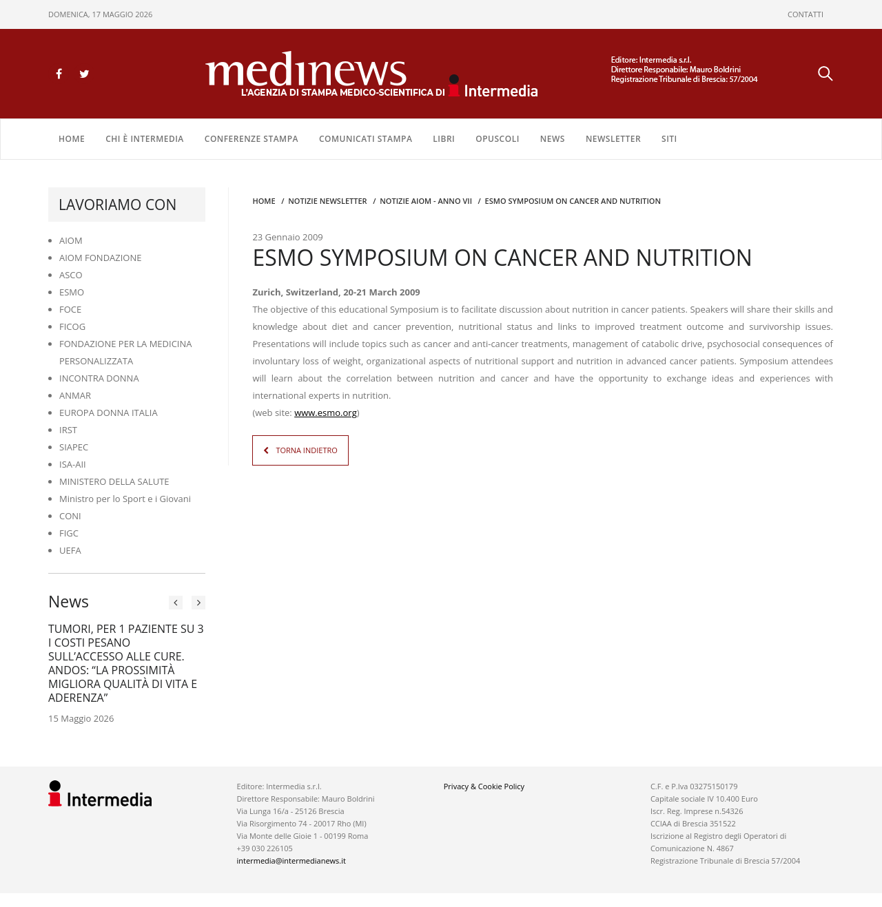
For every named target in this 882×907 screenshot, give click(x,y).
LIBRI (444, 139)
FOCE (70, 309)
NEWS (552, 139)
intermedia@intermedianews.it (291, 860)
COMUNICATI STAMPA (365, 139)
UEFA (70, 550)
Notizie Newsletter (327, 201)
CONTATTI (805, 14)
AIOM (71, 240)
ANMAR (75, 395)
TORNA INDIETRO (306, 450)
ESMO (71, 292)
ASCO (71, 275)
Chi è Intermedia (144, 139)
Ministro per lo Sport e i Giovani (125, 498)
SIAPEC (73, 447)
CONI (70, 516)
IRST (68, 430)
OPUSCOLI (497, 139)
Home (72, 139)
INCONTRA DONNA (99, 378)
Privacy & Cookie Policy (484, 786)
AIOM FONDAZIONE (100, 257)
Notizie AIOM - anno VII (426, 201)
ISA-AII (72, 464)
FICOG (72, 326)
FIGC (69, 533)
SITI (669, 139)
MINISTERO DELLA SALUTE (114, 481)
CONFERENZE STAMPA (251, 139)
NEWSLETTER (613, 139)
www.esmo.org (325, 412)
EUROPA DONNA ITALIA (108, 412)
